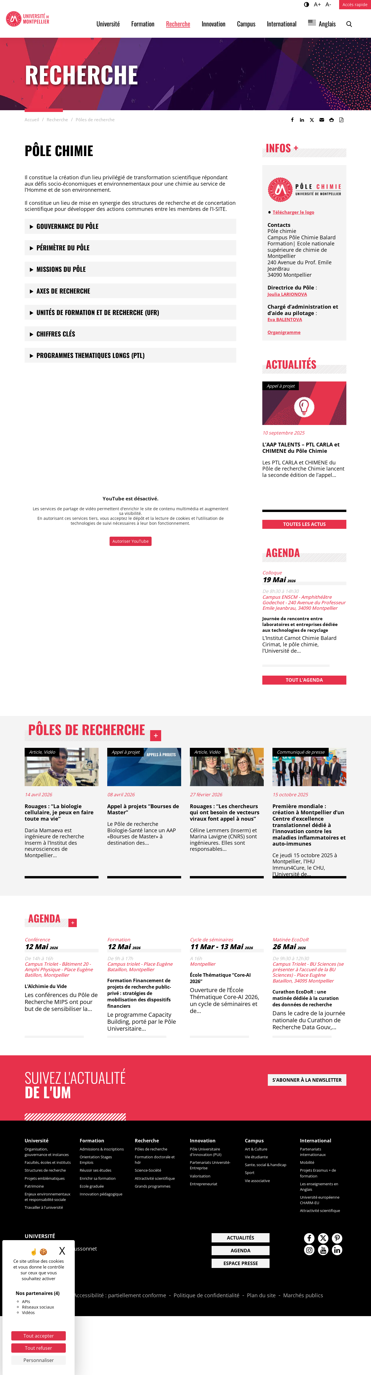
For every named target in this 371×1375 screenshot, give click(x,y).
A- (329, 4)
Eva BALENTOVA (288, 319)
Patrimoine (37, 1231)
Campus (246, 23)
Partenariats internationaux (316, 1175)
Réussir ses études (100, 1198)
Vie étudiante (259, 1180)
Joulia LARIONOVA (291, 293)
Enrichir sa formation (103, 1207)
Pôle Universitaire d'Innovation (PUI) (209, 1175)
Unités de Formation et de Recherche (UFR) (98, 312)
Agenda (68, 934)
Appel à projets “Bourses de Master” (143, 821)
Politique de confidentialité (206, 1354)
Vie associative (261, 1209)
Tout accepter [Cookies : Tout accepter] (38, 1336)
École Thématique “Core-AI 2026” (225, 994)
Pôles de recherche (106, 740)
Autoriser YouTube (130, 541)
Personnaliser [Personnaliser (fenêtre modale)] (38, 1360)
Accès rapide (355, 4)
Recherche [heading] (150, 1162)
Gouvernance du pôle (68, 226)
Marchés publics (303, 1354)
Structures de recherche (39, 1207)
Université (108, 23)
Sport (251, 1201)
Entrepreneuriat (207, 1212)
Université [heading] (39, 1162)
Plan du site (261, 1354)
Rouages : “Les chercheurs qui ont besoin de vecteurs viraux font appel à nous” (224, 824)
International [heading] (319, 1162)
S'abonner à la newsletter (307, 1101)
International (282, 23)
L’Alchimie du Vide (51, 1002)
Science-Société (152, 1193)
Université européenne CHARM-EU (323, 1225)
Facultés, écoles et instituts (44, 1193)
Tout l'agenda (304, 685)
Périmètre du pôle (63, 247)
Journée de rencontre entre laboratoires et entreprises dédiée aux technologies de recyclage (298, 627)
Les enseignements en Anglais (321, 1209)
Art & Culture (259, 1172)
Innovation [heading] (205, 1162)
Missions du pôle (61, 269)
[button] (322, 120)
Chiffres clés (56, 333)
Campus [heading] (256, 1162)
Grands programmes (158, 1214)
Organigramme (287, 331)
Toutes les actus (304, 524)
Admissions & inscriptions (95, 1175)
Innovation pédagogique (94, 1225)
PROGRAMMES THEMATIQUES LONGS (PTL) (91, 355)
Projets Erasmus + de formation (323, 1196)
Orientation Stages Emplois (100, 1188)
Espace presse (240, 1322)
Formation (142, 23)
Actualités (240, 1296)
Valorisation (203, 1204)
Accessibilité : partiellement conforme (120, 1354)
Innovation (213, 23)
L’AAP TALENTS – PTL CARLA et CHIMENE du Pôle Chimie (301, 447)
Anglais (327, 23)
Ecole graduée (95, 1214)
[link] (292, 120)
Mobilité (309, 1185)
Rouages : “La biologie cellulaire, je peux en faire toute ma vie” (59, 824)
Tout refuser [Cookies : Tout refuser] (38, 1348)
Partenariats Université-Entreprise (203, 1190)
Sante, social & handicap (261, 1190)
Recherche (178, 23)
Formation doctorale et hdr (157, 1182)
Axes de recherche (63, 290)
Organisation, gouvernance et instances (42, 1177)
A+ (318, 4)
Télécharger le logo (298, 211)
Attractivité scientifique (147, 1204)
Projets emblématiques (42, 1220)
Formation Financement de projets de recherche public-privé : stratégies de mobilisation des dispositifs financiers (142, 1009)
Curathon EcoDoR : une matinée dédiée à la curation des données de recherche (307, 1017)
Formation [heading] (95, 1162)
